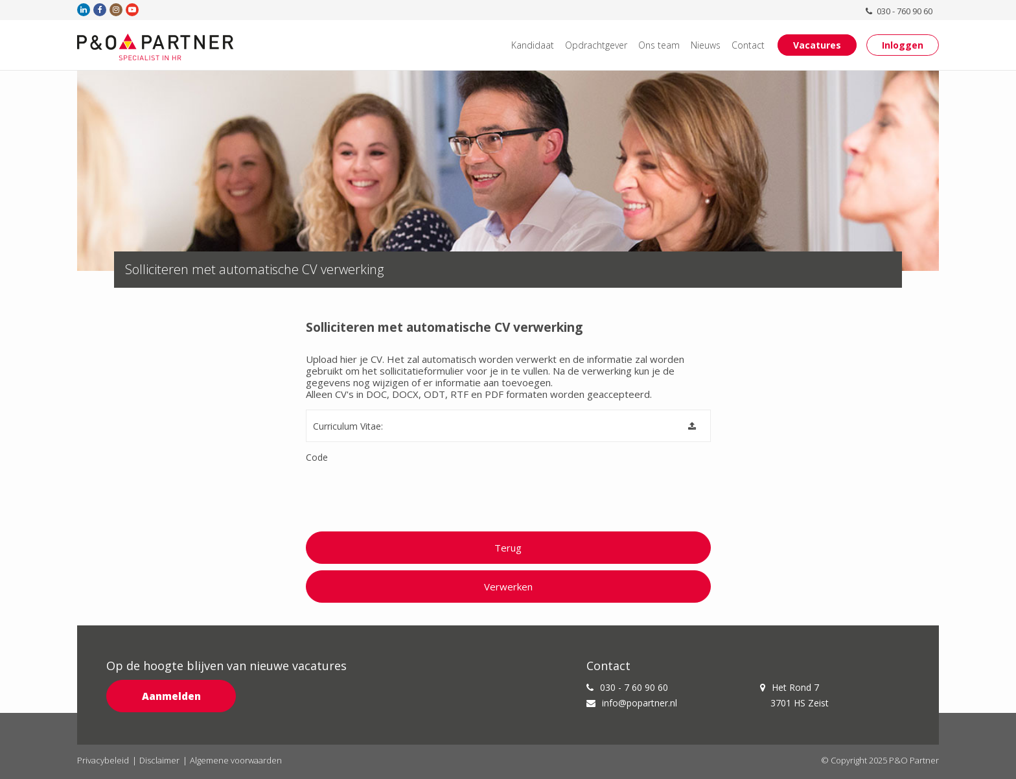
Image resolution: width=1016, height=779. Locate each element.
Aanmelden (171, 696)
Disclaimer (159, 760)
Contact (748, 45)
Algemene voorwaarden (236, 760)
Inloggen (902, 45)
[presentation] (404, 494)
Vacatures (817, 45)
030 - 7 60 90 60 (627, 687)
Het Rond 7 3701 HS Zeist (794, 695)
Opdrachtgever (596, 45)
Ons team (659, 45)
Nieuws (706, 45)
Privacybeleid (103, 760)
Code (317, 457)
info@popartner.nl (631, 703)
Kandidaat (532, 45)
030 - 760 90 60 (900, 11)
